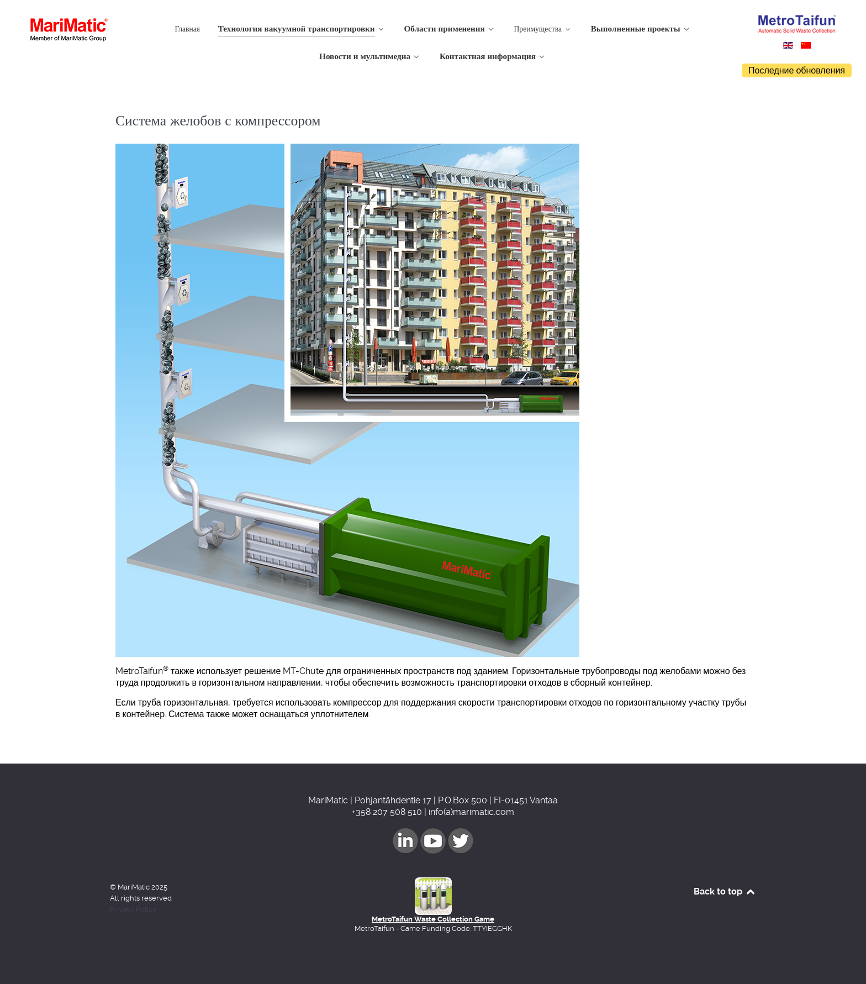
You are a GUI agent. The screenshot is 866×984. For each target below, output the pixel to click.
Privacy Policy (133, 909)
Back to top (725, 891)
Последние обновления (796, 70)
